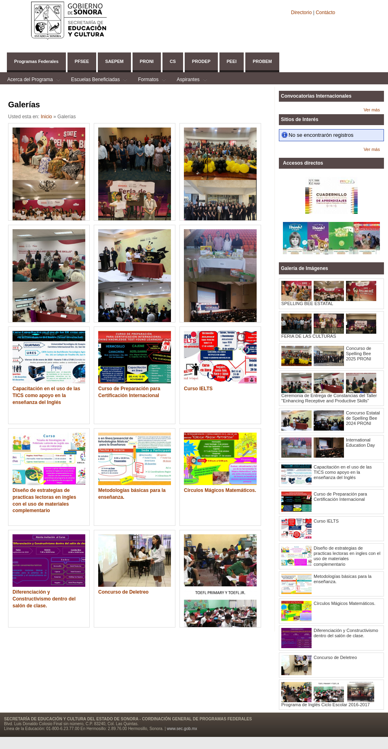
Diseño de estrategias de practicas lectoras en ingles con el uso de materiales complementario (44, 500)
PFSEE (82, 61)
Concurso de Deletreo (123, 592)
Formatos (148, 80)
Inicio (46, 116)
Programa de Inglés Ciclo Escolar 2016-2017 (325, 704)
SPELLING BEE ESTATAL (307, 303)
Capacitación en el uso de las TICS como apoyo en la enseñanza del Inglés (46, 395)
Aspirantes (188, 80)
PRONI (147, 61)
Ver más (372, 109)
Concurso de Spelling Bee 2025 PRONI (358, 353)
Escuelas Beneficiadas (95, 80)
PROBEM (262, 61)
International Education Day (360, 442)
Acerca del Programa (30, 80)
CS (173, 61)
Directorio (302, 12)
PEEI (232, 61)
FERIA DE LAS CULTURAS (308, 336)
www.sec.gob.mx (182, 728)
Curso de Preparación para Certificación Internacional (129, 392)
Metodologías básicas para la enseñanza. (132, 493)
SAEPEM (114, 61)
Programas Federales (36, 61)
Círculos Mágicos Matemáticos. (220, 490)
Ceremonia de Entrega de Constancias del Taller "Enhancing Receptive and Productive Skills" (329, 398)
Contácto (325, 12)
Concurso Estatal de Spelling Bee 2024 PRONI (363, 418)
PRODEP (201, 61)
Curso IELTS (198, 388)
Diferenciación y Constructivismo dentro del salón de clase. (44, 599)
